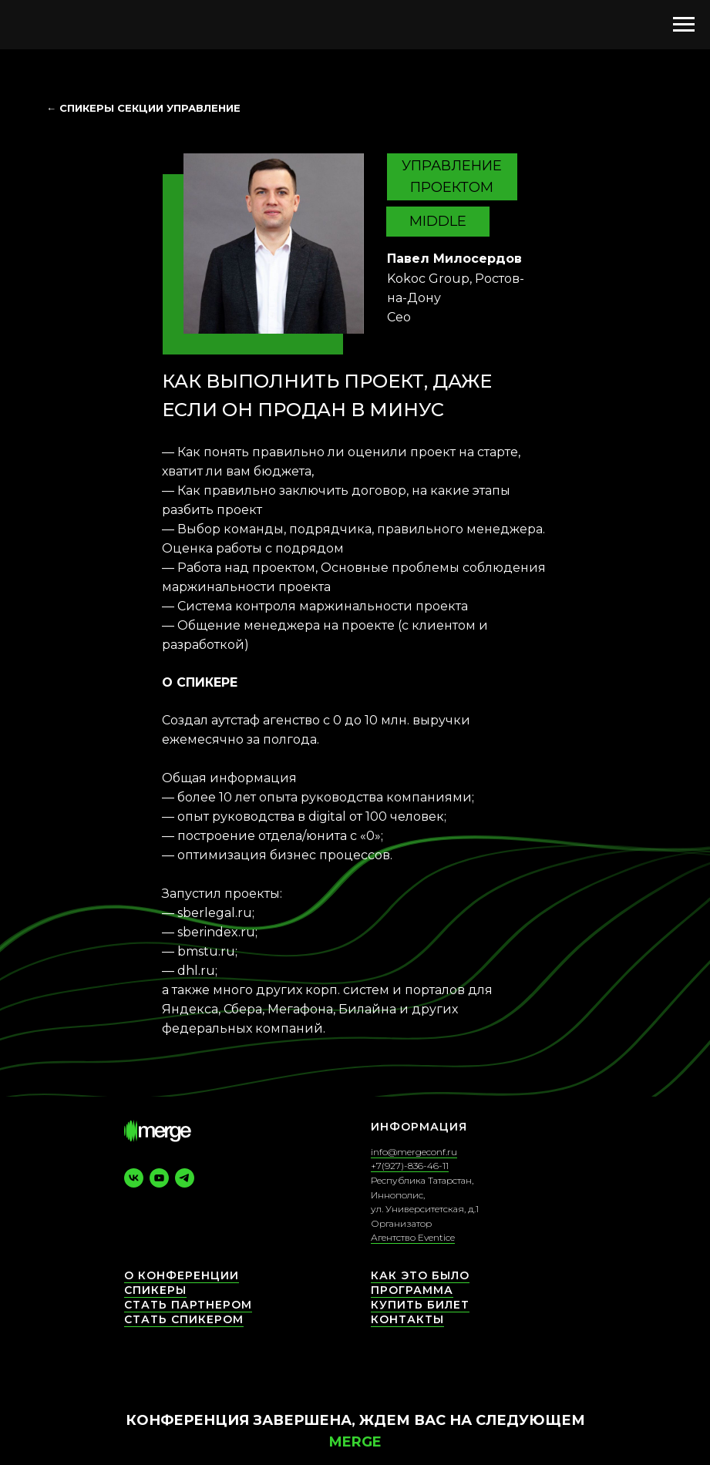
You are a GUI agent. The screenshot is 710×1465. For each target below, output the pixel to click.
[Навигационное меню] (684, 24)
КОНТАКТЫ (407, 1319)
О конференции (181, 1275)
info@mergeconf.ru (414, 1152)
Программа (412, 1290)
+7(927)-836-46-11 (410, 1165)
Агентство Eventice (413, 1237)
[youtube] (159, 1178)
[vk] (133, 1178)
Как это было (420, 1275)
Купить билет (420, 1305)
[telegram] (184, 1178)
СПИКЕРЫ (155, 1290)
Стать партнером (188, 1305)
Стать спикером (184, 1319)
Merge (355, 1441)
